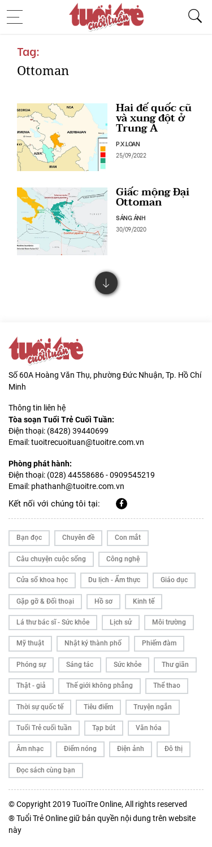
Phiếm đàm (159, 643)
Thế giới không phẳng (99, 685)
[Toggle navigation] (18, 17)
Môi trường (169, 622)
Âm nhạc (30, 749)
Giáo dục (174, 580)
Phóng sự (31, 665)
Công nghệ (123, 559)
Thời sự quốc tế (39, 707)
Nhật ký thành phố (93, 643)
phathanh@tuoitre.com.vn (77, 486)
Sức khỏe (127, 665)
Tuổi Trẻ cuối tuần (44, 728)
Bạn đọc (29, 538)
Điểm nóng (80, 749)
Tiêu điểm (98, 707)
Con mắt (128, 538)
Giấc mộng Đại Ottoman (152, 197)
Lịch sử (121, 622)
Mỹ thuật (30, 643)
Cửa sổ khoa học (42, 580)
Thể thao (166, 685)
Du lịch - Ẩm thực (114, 580)
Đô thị (174, 749)
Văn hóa (149, 728)
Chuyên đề (78, 538)
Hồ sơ (103, 601)
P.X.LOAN (128, 143)
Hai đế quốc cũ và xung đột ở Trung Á (154, 118)
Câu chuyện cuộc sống (51, 559)
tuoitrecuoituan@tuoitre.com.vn (87, 442)
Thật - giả (31, 685)
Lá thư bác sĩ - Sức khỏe (52, 622)
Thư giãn (175, 665)
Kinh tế (143, 601)
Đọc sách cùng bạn (45, 770)
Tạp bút (103, 728)
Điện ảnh (130, 749)
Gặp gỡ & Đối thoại (45, 601)
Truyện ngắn (152, 707)
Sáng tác (79, 665)
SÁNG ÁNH (130, 217)
